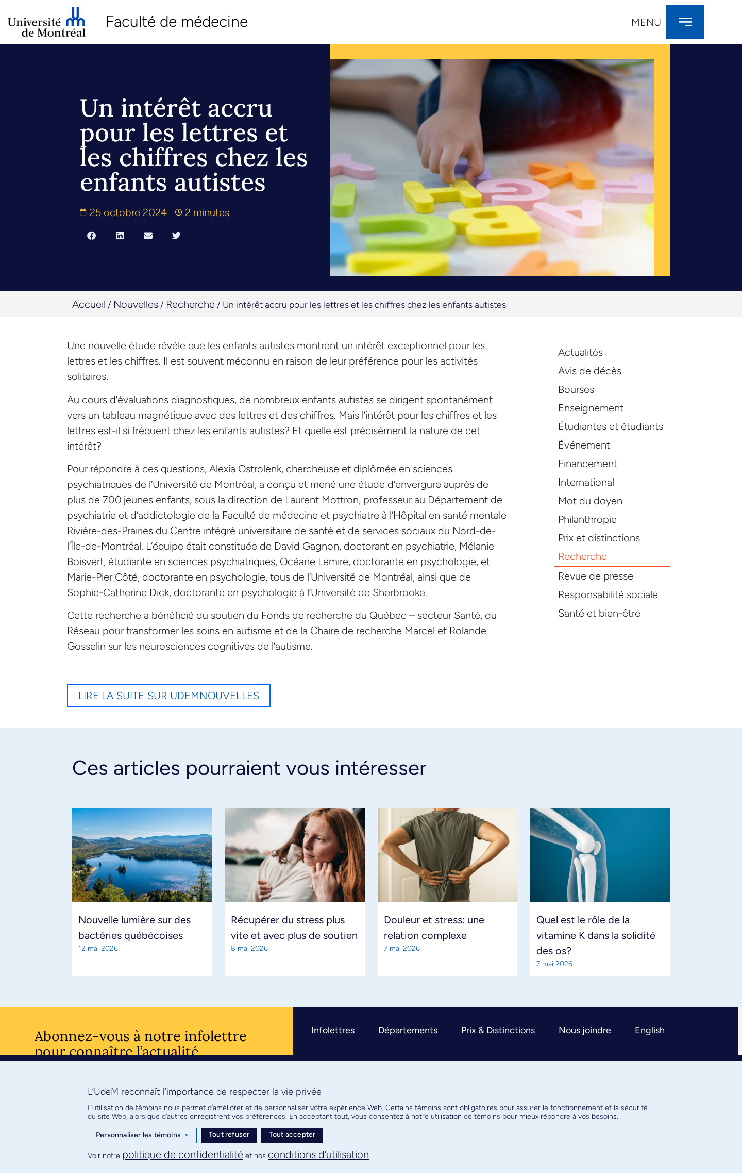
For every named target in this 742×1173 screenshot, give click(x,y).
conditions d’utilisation (318, 1154)
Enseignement (590, 408)
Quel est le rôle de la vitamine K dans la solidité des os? (595, 935)
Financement (587, 463)
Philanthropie (587, 519)
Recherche (190, 304)
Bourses (576, 389)
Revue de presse (595, 576)
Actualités (580, 352)
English (650, 1030)
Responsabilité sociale (608, 594)
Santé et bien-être (599, 613)
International (586, 482)
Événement (584, 445)
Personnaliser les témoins (142, 1135)
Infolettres (333, 1030)
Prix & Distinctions (498, 1030)
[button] (91, 235)
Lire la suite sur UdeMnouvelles (168, 695)
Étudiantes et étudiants (610, 426)
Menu (646, 22)
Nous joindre (585, 1030)
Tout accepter (292, 1134)
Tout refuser (229, 1134)
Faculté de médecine (177, 21)
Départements (407, 1030)
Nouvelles (135, 304)
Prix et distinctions (599, 538)
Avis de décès (589, 371)
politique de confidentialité (182, 1154)
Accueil (89, 304)
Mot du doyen (590, 500)
